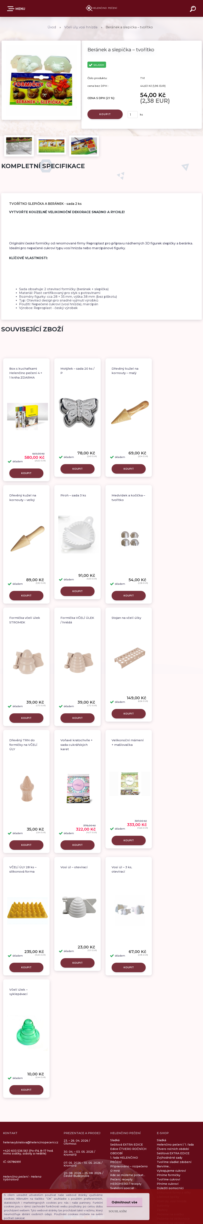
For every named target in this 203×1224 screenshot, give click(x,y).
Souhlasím (118, 1211)
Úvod (52, 27)
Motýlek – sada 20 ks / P (77, 371)
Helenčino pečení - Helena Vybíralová (22, 1178)
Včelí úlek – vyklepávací (18, 992)
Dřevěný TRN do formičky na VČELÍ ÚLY (23, 744)
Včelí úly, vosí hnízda (81, 27)
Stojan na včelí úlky (126, 618)
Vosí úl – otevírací (74, 867)
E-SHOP (11, 8)
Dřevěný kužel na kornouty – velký (22, 497)
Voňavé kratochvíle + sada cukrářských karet (76, 744)
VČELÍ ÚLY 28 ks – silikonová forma (22, 869)
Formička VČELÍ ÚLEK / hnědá (77, 620)
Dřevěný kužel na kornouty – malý (125, 371)
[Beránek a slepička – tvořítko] (41, 42)
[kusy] (133, 114)
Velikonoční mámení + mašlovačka (128, 742)
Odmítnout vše (124, 1202)
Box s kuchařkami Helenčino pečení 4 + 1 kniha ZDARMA (25, 373)
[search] (193, 9)
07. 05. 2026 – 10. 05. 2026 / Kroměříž (83, 1164)
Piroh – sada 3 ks (73, 495)
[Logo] (102, 8)
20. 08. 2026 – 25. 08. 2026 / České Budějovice (83, 1174)
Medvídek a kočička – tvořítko (128, 497)
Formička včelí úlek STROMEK (24, 620)
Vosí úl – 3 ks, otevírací (122, 869)
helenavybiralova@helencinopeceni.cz (30, 1142)
